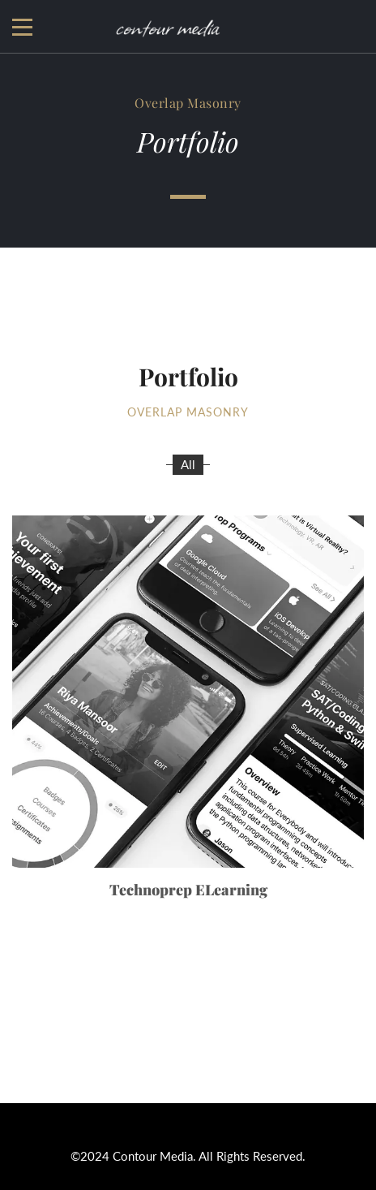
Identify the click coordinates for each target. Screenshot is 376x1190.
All (188, 464)
